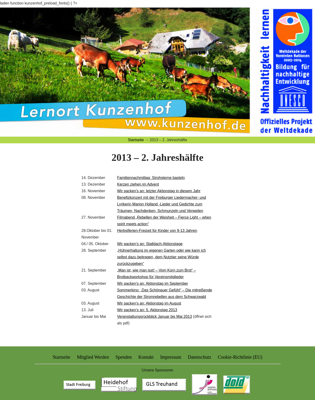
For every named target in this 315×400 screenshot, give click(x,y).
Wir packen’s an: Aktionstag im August (149, 303)
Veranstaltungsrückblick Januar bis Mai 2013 (154, 317)
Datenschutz (199, 357)
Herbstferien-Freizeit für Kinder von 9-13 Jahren (157, 231)
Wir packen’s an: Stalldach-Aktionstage (150, 244)
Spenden (124, 357)
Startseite (61, 357)
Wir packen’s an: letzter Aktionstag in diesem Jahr (159, 191)
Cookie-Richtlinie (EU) (240, 357)
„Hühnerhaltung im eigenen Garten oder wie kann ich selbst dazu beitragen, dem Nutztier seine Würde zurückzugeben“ (161, 257)
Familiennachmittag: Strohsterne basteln (151, 178)
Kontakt (146, 357)
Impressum (170, 357)
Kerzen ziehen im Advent (138, 184)
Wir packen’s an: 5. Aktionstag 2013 (147, 310)
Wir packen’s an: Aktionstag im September (152, 283)
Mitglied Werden (93, 357)
